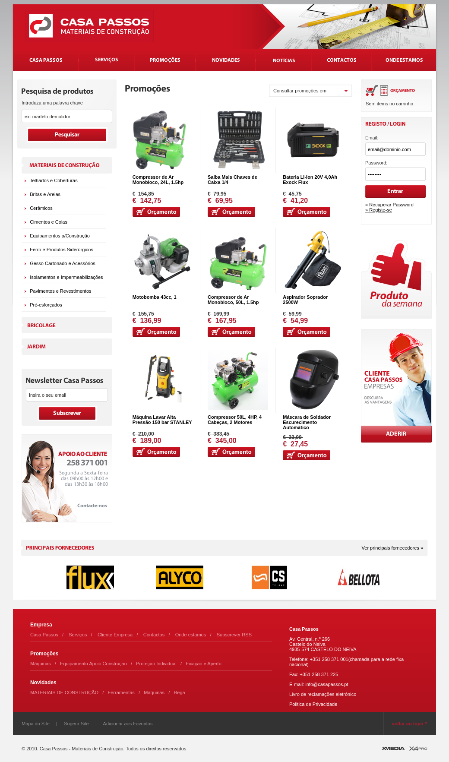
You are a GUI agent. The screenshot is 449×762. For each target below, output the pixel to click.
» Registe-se (378, 209)
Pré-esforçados (46, 304)
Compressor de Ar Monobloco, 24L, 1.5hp (158, 179)
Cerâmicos (41, 208)
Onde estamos (190, 634)
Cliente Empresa (115, 634)
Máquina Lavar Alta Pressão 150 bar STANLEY (162, 419)
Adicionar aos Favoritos (128, 723)
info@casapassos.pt (326, 684)
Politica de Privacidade (313, 704)
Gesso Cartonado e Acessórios (62, 263)
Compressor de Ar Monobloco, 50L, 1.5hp (233, 299)
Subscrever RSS (234, 634)
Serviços (78, 634)
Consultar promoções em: (300, 90)
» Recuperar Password (389, 204)
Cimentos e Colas (48, 221)
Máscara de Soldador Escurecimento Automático (307, 422)
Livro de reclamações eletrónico (322, 694)
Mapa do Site (36, 723)
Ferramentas (121, 692)
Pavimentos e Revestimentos (60, 291)
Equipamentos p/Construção (60, 235)
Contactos (154, 634)
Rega (179, 692)
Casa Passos (44, 634)
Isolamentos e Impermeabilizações (66, 277)
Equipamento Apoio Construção (93, 663)
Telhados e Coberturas (54, 180)
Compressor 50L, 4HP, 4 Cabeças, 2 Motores (235, 419)
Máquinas (40, 663)
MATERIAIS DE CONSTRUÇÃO (64, 692)
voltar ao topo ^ (409, 723)
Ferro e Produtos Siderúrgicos (61, 249)
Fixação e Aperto (203, 663)
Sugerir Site (76, 723)
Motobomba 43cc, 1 (155, 297)
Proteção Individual (156, 663)
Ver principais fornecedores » (392, 547)
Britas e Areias (45, 194)
